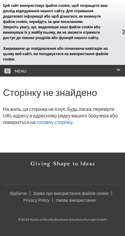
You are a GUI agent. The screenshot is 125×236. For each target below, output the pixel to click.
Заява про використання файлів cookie (71, 193)
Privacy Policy (37, 200)
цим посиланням (67, 22)
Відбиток (18, 193)
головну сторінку (54, 122)
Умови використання (76, 200)
